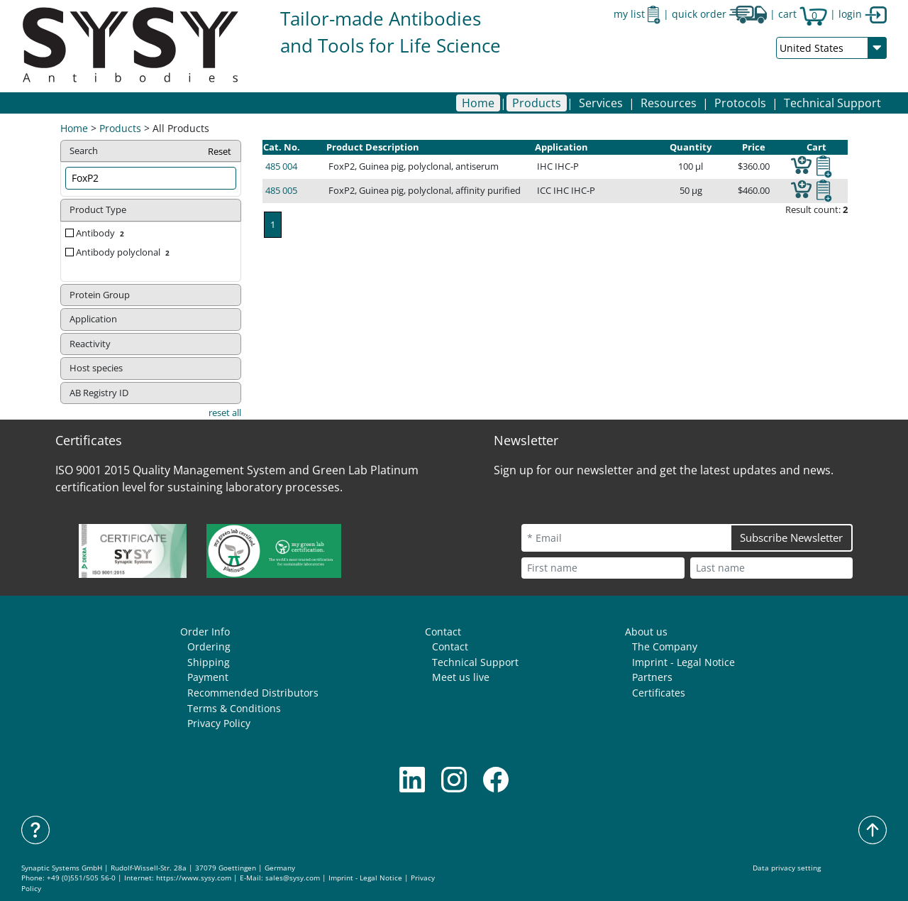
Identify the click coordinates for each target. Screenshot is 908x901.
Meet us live (460, 677)
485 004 (281, 166)
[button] (536, 102)
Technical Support (832, 103)
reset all (225, 412)
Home (478, 103)
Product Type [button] (98, 209)
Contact (443, 631)
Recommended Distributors (253, 692)
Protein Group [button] (100, 294)
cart (802, 14)
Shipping (208, 662)
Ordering (209, 646)
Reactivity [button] (90, 343)
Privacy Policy (218, 723)
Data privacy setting (787, 868)
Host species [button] (96, 367)
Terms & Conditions (234, 708)
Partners (652, 677)
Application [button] (93, 318)
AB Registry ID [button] (99, 392)
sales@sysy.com (292, 878)
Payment (207, 677)
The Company (664, 646)
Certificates (658, 692)
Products (120, 128)
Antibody (101, 232)
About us (646, 631)
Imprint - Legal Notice (683, 662)
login (862, 14)
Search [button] (151, 151)
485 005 (281, 190)
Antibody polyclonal (124, 252)
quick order (719, 14)
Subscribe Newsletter (791, 537)
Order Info (205, 631)
